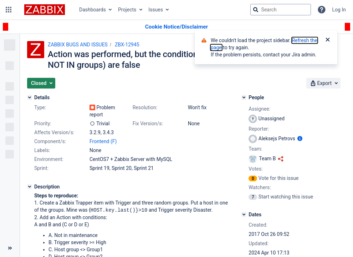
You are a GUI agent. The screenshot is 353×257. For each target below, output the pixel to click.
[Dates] (243, 214)
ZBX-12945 (127, 44)
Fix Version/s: (148, 123)
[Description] (29, 186)
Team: (255, 149)
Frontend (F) (103, 141)
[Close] (327, 40)
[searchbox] (280, 9)
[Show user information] (300, 138)
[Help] (321, 9)
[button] (9, 9)
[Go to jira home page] (44, 9)
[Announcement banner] (176, 27)
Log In (339, 9)
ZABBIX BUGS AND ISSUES (78, 44)
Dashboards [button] (92, 9)
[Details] (29, 97)
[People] (243, 97)
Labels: (42, 150)
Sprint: (41, 168)
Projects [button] (127, 9)
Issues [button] (155, 9)
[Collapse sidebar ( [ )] (10, 248)
